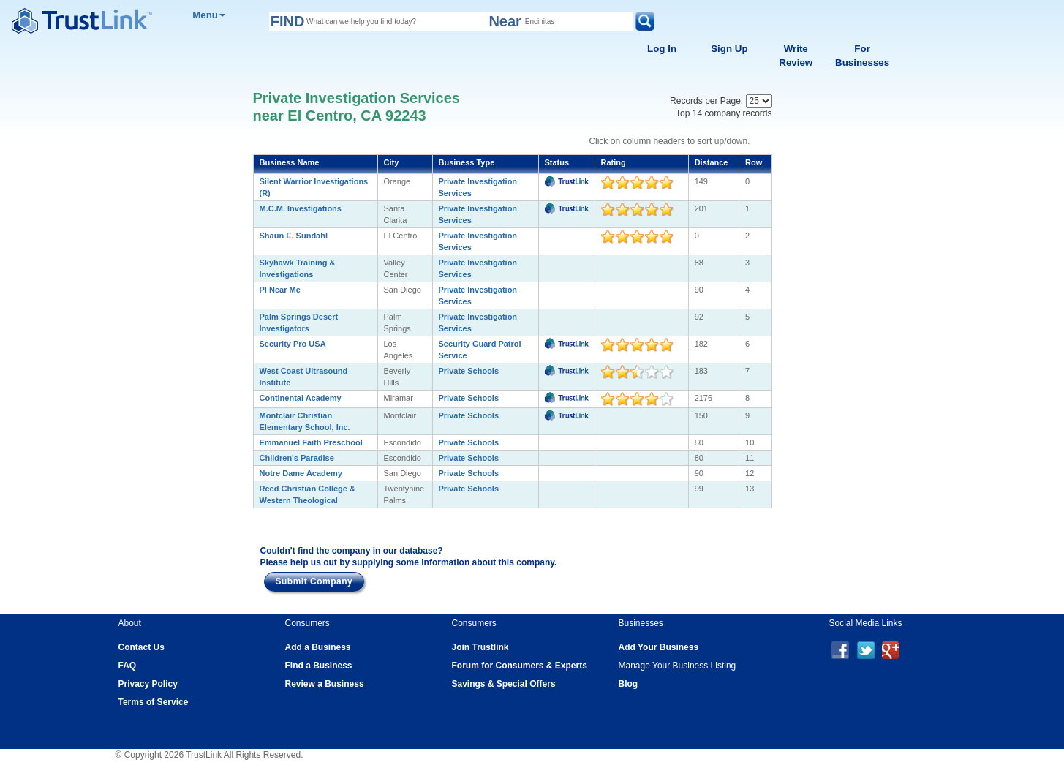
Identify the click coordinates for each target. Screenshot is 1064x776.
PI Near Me (280, 289)
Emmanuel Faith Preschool (311, 442)
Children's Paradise (297, 457)
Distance (711, 162)
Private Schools (469, 370)
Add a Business (318, 647)
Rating (613, 162)
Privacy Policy (148, 684)
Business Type (467, 162)
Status (557, 162)
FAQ (127, 665)
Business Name (290, 162)
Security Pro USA (293, 343)
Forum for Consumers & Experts (519, 665)
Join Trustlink (480, 647)
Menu (208, 15)
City (391, 162)
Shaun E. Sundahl (294, 235)
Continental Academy (301, 397)
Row (753, 162)
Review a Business (324, 684)
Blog (628, 684)
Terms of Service (153, 702)
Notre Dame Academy (301, 473)
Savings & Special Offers (504, 684)
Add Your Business (659, 647)
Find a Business (318, 665)
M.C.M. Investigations (301, 208)
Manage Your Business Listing (677, 665)
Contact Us (141, 647)
